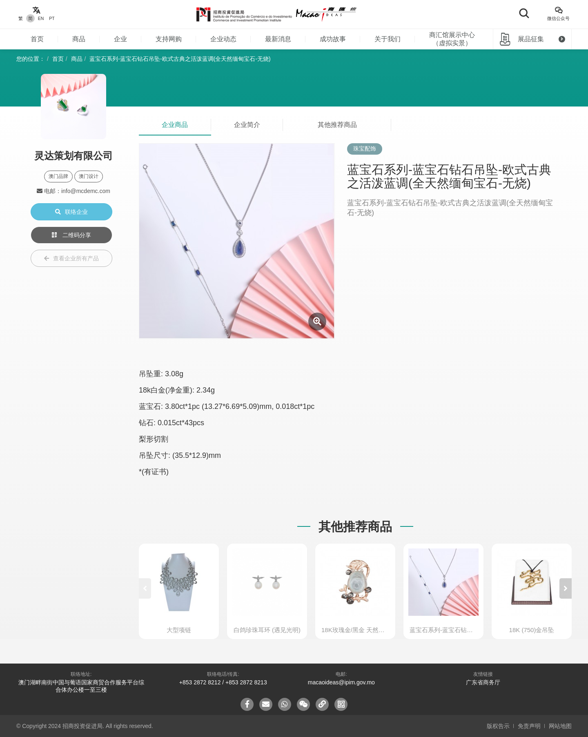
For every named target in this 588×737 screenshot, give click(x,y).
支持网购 (169, 39)
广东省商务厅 (483, 682)
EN (41, 18)
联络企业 (71, 212)
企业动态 (223, 39)
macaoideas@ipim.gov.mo (341, 682)
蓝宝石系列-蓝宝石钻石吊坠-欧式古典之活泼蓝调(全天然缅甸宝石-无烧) (179, 58)
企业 (120, 39)
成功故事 (333, 39)
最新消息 (278, 39)
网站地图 (560, 726)
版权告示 (498, 726)
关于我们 (387, 39)
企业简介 (247, 124)
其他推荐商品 (337, 124)
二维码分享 (71, 235)
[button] (565, 588)
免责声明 (529, 726)
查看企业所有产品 (71, 258)
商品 (78, 39)
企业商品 (175, 124)
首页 (37, 39)
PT (51, 18)
